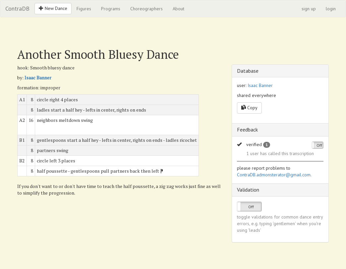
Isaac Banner (38, 77)
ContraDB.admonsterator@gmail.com (274, 175)
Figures (84, 9)
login (331, 9)
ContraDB (17, 8)
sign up (309, 9)
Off (319, 145)
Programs (110, 9)
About (178, 9)
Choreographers (146, 9)
